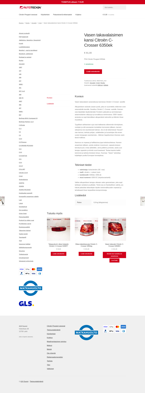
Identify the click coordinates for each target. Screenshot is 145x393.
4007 (20, 101)
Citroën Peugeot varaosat (28, 14)
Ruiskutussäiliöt (24, 227)
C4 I (20, 149)
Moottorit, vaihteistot (26, 54)
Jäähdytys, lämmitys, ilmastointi (30, 40)
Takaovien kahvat (25, 230)
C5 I (20, 159)
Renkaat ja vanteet (25, 57)
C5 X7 (21, 166)
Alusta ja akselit (24, 33)
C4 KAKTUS (23, 156)
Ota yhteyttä (51, 353)
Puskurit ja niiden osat (26, 220)
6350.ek (100, 85)
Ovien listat (22, 213)
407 (20, 108)
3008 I (21, 84)
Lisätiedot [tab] (50, 104)
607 (20, 115)
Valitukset (50, 369)
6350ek (106, 85)
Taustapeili (22, 237)
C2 (20, 132)
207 (20, 81)
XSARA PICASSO (25, 190)
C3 (20, 135)
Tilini (48, 365)
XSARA (21, 186)
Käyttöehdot (45, 14)
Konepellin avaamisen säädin (29, 196)
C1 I (20, 128)
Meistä (49, 349)
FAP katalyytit (23, 37)
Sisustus (22, 251)
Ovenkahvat (23, 207)
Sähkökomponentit (25, 247)
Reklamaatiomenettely (55, 357)
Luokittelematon (24, 47)
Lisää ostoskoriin (93, 71)
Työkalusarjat (23, 254)
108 (20, 74)
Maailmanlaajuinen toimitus (56, 341)
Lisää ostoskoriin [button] (58, 254)
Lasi (20, 200)
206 (20, 77)
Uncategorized (24, 258)
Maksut (49, 345)
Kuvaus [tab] (49, 98)
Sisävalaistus (23, 179)
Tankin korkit (23, 234)
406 (20, 105)
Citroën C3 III (23, 173)
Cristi (40, 23)
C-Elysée (22, 125)
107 (20, 71)
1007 (20, 67)
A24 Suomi (24, 381)
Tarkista (49, 361)
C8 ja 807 (22, 169)
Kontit (21, 43)
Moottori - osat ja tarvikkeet (28, 50)
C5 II (20, 162)
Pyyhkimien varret (25, 223)
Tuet (20, 240)
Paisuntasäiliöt (24, 217)
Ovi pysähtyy (23, 210)
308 (20, 94)
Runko (27, 23)
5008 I (21, 111)
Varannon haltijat (24, 244)
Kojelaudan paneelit (25, 193)
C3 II (20, 139)
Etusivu (21, 23)
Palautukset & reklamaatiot (62, 14)
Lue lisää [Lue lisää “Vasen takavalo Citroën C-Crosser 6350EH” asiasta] (114, 260)
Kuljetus (78, 14)
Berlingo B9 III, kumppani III (28, 118)
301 (20, 88)
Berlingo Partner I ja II (26, 122)
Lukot (21, 203)
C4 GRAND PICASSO (26, 145)
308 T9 (21, 98)
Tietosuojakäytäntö (53, 330)
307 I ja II (22, 91)
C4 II (20, 152)
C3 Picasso (22, 142)
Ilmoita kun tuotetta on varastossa (114, 255)
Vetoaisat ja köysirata (26, 261)
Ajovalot (33, 23)
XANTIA (21, 183)
